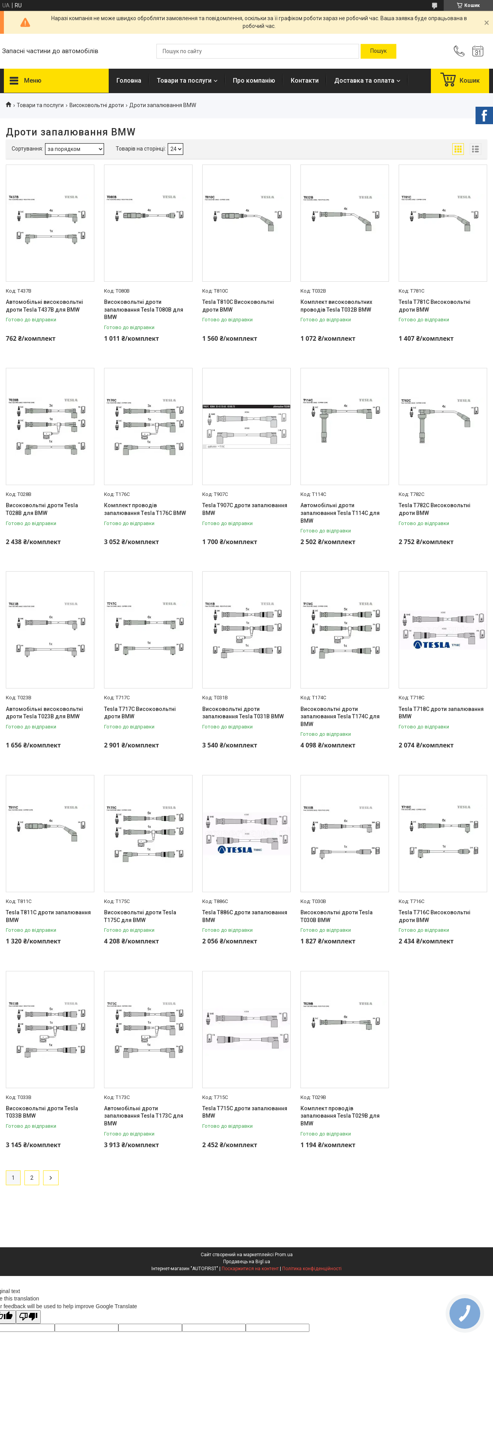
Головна (128, 80)
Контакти (305, 80)
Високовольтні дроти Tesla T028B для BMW (42, 509)
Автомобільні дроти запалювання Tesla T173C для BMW (143, 1116)
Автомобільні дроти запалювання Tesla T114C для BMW (340, 513)
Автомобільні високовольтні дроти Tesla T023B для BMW (44, 713)
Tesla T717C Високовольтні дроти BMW (140, 713)
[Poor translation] (28, 1317)
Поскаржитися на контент (250, 1268)
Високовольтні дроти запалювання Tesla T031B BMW (243, 713)
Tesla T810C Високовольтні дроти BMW (238, 306)
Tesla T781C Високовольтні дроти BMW (434, 306)
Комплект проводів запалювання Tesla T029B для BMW (340, 1116)
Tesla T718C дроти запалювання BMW (441, 713)
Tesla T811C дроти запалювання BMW (48, 916)
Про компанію (254, 80)
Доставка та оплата (364, 80)
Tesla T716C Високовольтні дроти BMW (434, 916)
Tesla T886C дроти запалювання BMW (244, 916)
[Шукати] (378, 51)
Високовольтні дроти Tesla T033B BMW (42, 1112)
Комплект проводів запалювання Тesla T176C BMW (145, 509)
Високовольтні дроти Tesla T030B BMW (336, 916)
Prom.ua (284, 1254)
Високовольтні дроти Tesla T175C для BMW (140, 916)
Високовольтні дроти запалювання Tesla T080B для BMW (143, 309)
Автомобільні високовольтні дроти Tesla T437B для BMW (44, 306)
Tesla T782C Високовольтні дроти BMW (434, 509)
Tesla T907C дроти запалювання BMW (244, 509)
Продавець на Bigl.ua (246, 1261)
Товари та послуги (184, 80)
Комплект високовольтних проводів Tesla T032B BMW (336, 306)
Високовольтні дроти (96, 105)
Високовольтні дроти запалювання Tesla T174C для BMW (340, 716)
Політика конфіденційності (312, 1268)
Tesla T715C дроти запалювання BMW (244, 1112)
